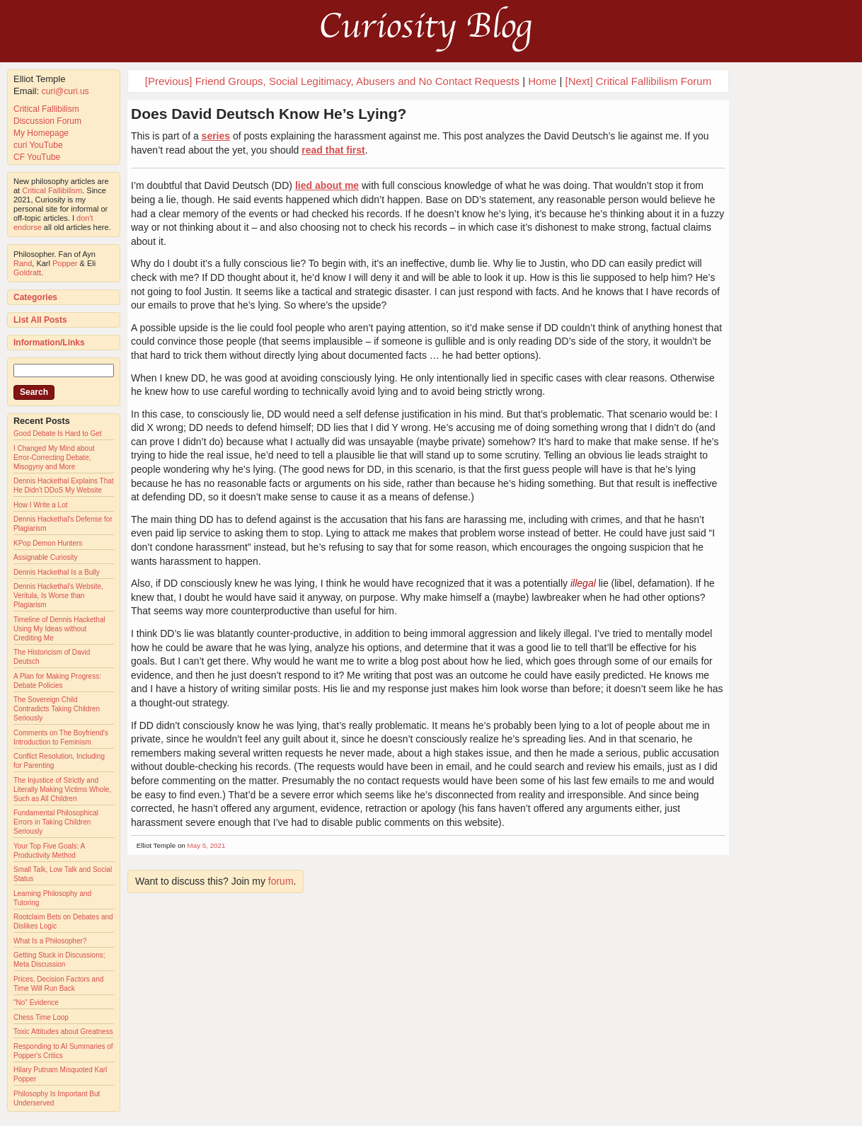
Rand (22, 263)
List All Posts (40, 320)
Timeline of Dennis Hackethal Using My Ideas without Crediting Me (59, 629)
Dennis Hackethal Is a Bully (56, 572)
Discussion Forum (47, 121)
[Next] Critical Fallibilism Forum (638, 81)
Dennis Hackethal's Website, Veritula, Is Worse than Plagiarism (58, 595)
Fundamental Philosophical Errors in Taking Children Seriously (55, 822)
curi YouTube (38, 145)
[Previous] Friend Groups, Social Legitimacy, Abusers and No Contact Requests (332, 81)
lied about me (327, 185)
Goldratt (27, 272)
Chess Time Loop (41, 1017)
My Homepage (41, 133)
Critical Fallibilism (46, 109)
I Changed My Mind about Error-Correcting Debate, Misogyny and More (54, 457)
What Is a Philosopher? (49, 941)
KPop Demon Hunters (47, 543)
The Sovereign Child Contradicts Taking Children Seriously (56, 709)
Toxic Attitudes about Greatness (63, 1031)
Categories (35, 297)
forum (281, 881)
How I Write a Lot (40, 505)
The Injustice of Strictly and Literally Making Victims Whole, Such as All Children (62, 789)
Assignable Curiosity (45, 557)
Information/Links (49, 342)
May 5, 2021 (207, 845)
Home (542, 81)
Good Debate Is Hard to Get (57, 433)
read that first (332, 150)
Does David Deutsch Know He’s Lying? (268, 113)
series (216, 136)
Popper (64, 263)
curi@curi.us (65, 91)
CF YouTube (36, 157)
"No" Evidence (36, 1002)
